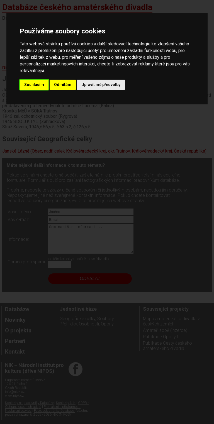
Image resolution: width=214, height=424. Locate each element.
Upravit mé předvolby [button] (100, 84)
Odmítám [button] (62, 84)
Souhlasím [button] (34, 84)
